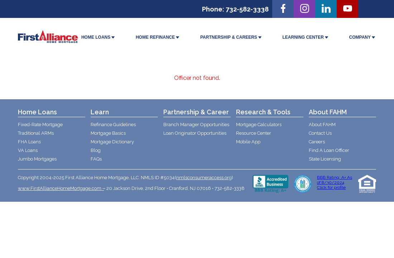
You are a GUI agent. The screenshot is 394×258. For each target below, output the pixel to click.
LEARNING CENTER (306, 37)
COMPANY (362, 37)
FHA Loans (29, 141)
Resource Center (253, 133)
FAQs (96, 159)
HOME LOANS (98, 37)
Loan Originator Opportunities (194, 133)
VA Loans (28, 150)
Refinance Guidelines (113, 124)
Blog (96, 150)
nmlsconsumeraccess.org (204, 177)
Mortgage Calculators (259, 124)
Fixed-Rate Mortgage (40, 124)
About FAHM (322, 124)
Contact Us (320, 133)
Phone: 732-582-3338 (235, 9)
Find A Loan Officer (329, 150)
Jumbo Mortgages (37, 159)
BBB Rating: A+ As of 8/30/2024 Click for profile (334, 182)
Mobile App (248, 141)
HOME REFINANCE (158, 37)
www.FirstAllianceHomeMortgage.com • (61, 188)
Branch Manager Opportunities (196, 124)
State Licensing (325, 159)
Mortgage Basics (108, 133)
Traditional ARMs (36, 133)
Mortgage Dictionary (112, 141)
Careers (317, 141)
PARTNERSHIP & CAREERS (231, 37)
